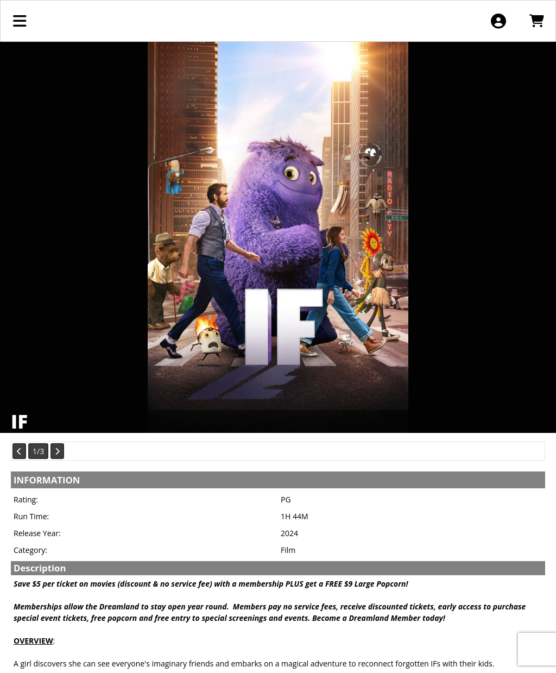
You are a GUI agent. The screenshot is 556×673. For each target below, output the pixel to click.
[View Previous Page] (19, 451)
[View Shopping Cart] (536, 21)
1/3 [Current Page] (38, 451)
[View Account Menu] (498, 21)
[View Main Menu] (20, 21)
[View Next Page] (57, 451)
